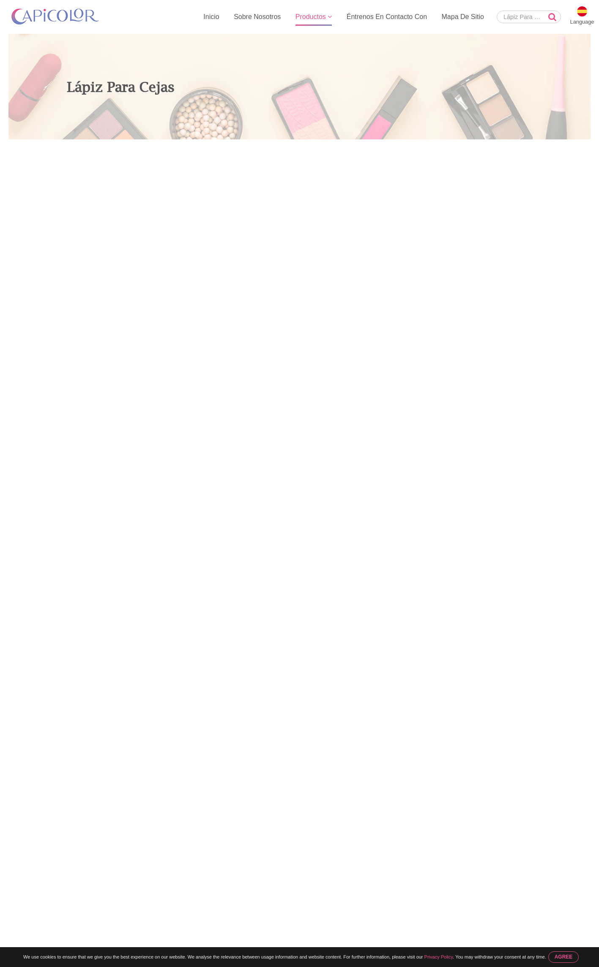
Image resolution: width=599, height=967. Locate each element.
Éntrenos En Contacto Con (387, 16)
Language (582, 22)
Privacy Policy (438, 956)
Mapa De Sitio (463, 16)
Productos (313, 16)
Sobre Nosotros (257, 16)
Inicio (211, 16)
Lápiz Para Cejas (156, 148)
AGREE (564, 957)
